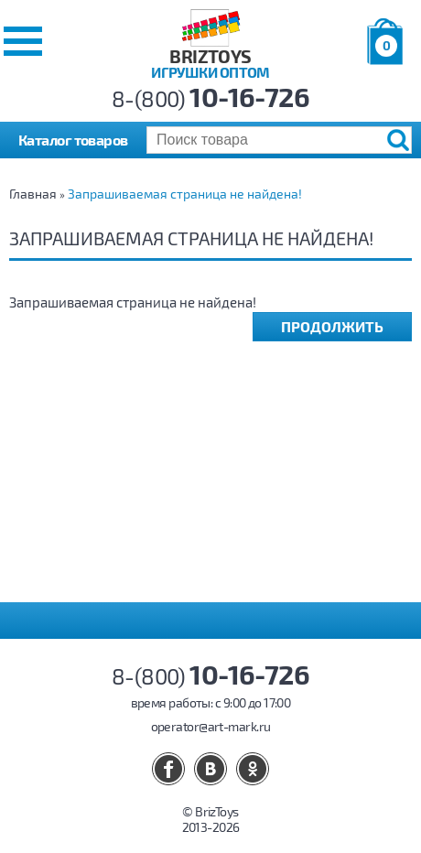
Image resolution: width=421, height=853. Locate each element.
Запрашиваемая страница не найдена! (185, 193)
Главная (33, 193)
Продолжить (332, 326)
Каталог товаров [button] (73, 139)
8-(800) (211, 98)
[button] (23, 41)
